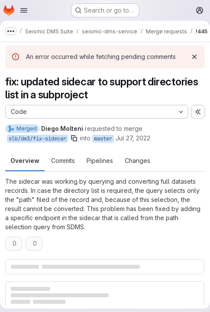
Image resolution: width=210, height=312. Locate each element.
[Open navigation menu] (24, 10)
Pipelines (100, 160)
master (103, 138)
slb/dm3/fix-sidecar (37, 138)
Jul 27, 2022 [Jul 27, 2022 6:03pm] (133, 138)
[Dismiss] (194, 57)
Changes (137, 160)
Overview (24, 160)
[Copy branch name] (74, 138)
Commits (63, 160)
